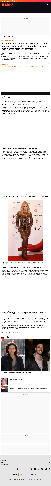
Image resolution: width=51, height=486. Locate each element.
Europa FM (3, 36)
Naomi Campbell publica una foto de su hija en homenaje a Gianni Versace (22, 66)
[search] (42, 5)
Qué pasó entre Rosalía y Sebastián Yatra (9, 0)
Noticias (9, 36)
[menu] (48, 4)
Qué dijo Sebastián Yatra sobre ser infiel (9, 1)
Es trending (14, 36)
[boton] (38, 458)
